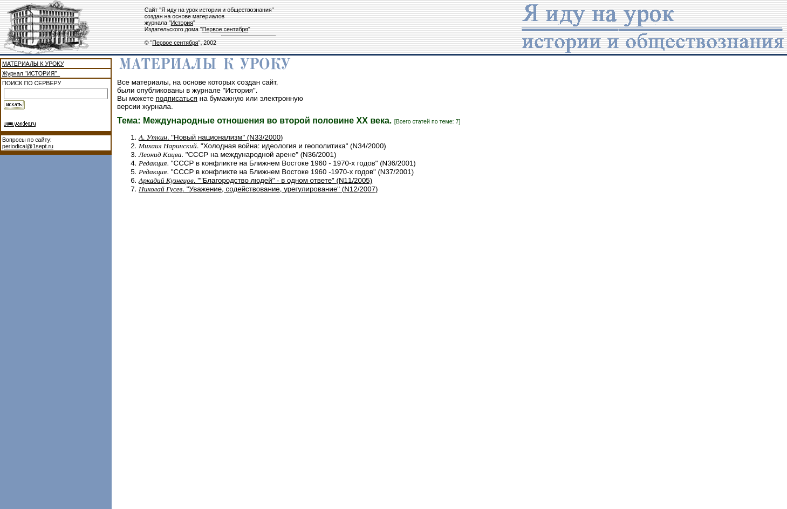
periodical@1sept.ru (27, 146)
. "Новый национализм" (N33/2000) (211, 137)
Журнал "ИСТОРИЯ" (31, 73)
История (182, 22)
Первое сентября (225, 29)
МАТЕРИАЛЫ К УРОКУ (33, 63)
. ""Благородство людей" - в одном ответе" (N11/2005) (255, 180)
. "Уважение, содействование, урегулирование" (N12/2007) (258, 189)
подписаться (177, 98)
